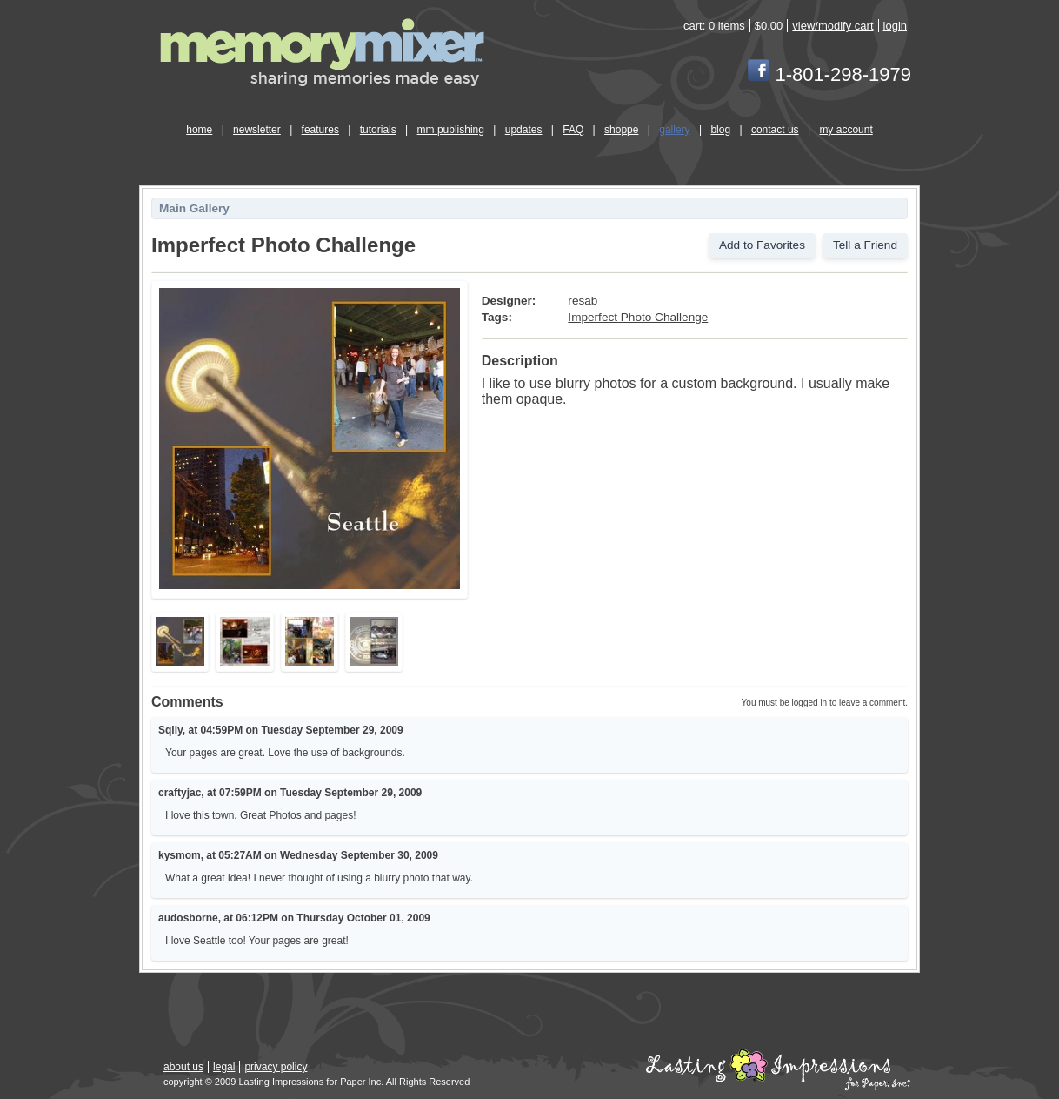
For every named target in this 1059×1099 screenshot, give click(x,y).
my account (845, 130)
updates (524, 130)
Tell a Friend (865, 244)
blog (720, 130)
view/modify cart (832, 25)
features (320, 130)
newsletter (257, 130)
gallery (674, 130)
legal (224, 1067)
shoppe (621, 130)
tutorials (378, 130)
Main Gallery (194, 208)
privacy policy (275, 1067)
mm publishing (450, 130)
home (199, 130)
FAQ (573, 130)
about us (183, 1067)
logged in (810, 702)
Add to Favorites (762, 244)
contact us (775, 130)
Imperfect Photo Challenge (638, 317)
